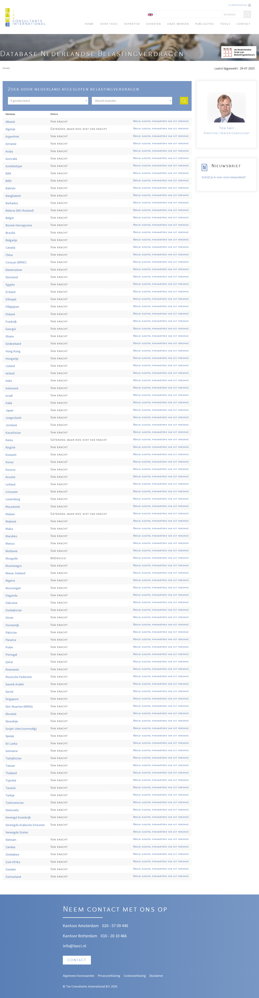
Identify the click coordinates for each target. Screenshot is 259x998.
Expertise (132, 24)
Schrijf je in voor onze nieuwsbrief (223, 177)
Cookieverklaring (135, 976)
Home (89, 24)
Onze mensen (178, 24)
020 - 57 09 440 (115, 925)
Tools (225, 24)
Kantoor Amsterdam (81, 925)
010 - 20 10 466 (114, 936)
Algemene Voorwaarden (78, 976)
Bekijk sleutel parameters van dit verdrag (161, 121)
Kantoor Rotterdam (80, 936)
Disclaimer (156, 976)
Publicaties (204, 24)
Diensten (153, 24)
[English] (150, 14)
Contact (244, 24)
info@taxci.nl (74, 946)
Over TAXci (109, 24)
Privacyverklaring (109, 976)
